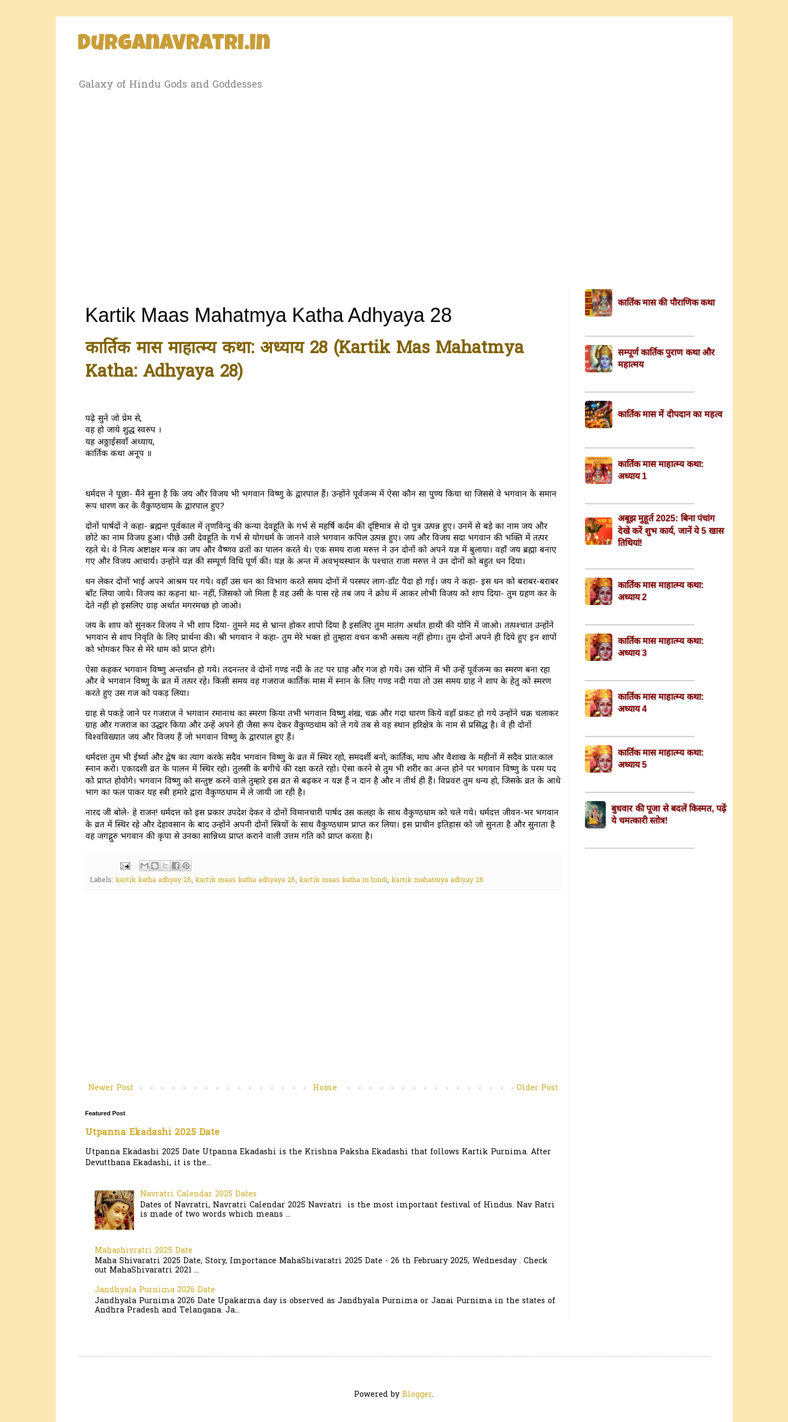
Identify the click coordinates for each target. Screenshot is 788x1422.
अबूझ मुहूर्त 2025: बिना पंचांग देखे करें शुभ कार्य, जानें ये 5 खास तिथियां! (671, 531)
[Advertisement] (394, 187)
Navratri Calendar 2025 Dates (198, 1194)
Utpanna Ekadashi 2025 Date (152, 1132)
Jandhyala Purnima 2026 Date (155, 1290)
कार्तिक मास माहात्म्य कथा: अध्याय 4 (661, 702)
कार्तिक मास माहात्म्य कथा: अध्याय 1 (661, 470)
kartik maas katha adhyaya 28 (245, 880)
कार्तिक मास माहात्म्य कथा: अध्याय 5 (661, 758)
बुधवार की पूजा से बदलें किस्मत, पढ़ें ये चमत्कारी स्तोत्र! (668, 814)
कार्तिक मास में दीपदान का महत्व (670, 414)
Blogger (417, 1395)
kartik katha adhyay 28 (153, 880)
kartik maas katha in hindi (343, 880)
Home (325, 1088)
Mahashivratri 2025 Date (144, 1251)
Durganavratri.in (174, 45)
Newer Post (111, 1088)
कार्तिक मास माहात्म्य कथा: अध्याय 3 (661, 647)
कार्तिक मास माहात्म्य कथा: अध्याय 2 (661, 591)
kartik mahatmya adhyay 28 (437, 880)
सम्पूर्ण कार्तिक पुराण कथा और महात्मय (666, 358)
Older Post (537, 1088)
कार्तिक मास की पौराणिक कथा (666, 302)
